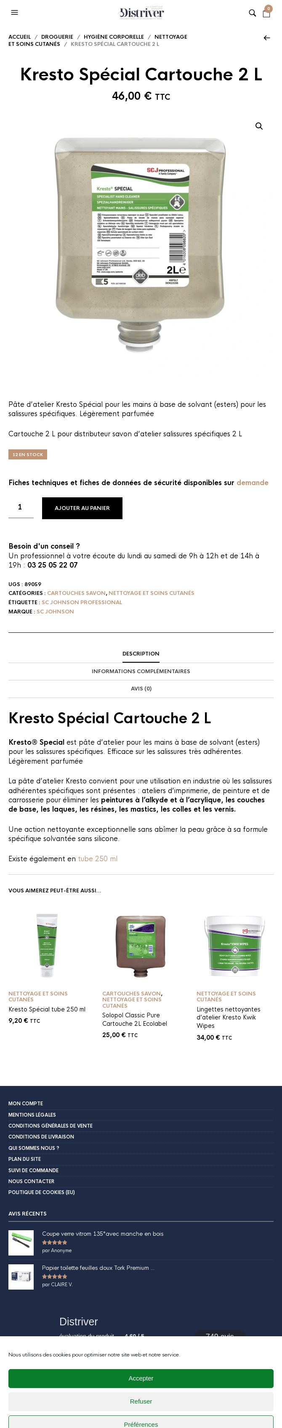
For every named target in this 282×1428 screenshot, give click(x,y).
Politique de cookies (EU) (41, 1192)
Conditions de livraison (41, 1137)
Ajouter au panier (82, 508)
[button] (16, 12)
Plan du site (24, 1159)
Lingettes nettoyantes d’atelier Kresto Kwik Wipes (229, 1018)
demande (253, 482)
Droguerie (57, 37)
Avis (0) (141, 688)
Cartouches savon (76, 593)
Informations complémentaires (141, 671)
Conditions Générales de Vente (50, 1126)
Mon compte (25, 1104)
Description (141, 653)
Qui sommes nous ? (33, 1148)
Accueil (19, 37)
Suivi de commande (33, 1170)
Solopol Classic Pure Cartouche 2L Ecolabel (134, 1019)
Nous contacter (31, 1181)
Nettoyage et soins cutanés (151, 593)
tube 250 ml (97, 859)
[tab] (141, 654)
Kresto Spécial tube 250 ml (46, 1009)
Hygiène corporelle (114, 37)
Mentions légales (32, 1115)
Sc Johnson (55, 611)
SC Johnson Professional (82, 602)
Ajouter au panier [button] (78, 976)
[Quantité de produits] (21, 507)
